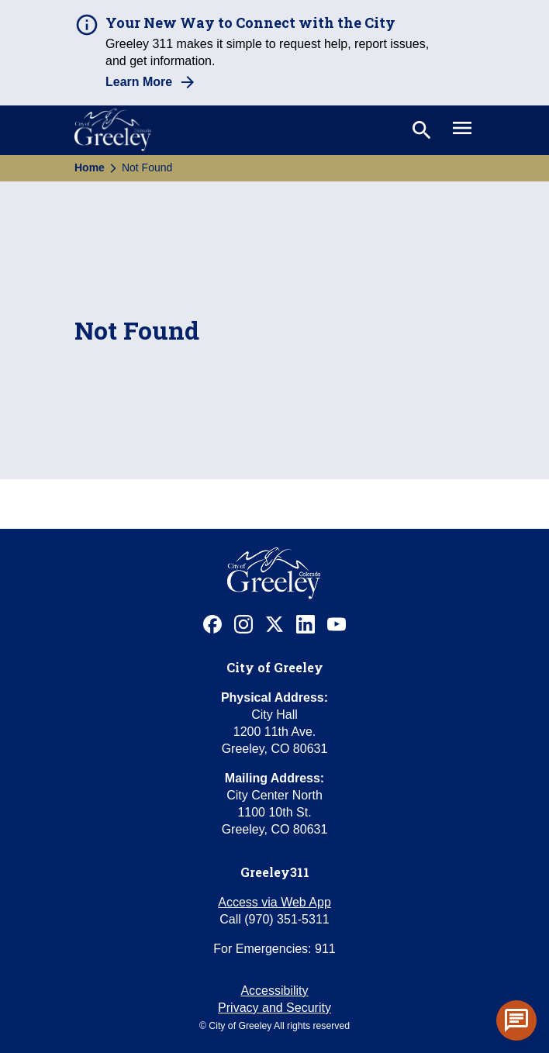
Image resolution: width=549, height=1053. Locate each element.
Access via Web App (274, 902)
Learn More (138, 81)
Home (89, 167)
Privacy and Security (274, 1007)
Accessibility (274, 990)
